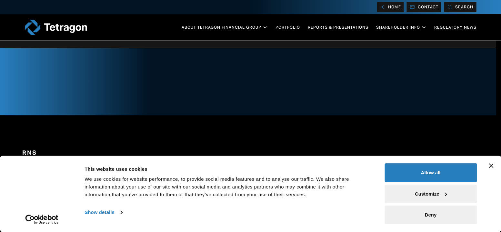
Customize (431, 194)
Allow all (431, 172)
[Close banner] (491, 165)
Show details (100, 212)
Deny (431, 215)
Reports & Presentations (338, 27)
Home (390, 7)
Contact (423, 7)
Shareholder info (401, 27)
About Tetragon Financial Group (225, 27)
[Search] (460, 7)
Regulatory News (455, 27)
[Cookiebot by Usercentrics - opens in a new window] (42, 219)
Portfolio (288, 27)
